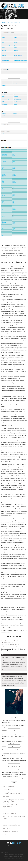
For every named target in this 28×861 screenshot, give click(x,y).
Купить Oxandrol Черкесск (11, 538)
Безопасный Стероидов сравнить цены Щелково (14, 817)
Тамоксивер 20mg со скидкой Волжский (10, 644)
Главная (3, 22)
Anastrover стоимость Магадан (11, 825)
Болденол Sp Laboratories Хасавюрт (9, 646)
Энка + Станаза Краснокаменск (8, 821)
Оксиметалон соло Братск (9, 813)
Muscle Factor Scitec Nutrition (10, 835)
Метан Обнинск (6, 796)
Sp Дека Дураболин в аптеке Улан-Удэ (9, 640)
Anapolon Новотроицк (8, 786)
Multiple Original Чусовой (7, 642)
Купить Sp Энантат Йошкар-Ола (12, 22)
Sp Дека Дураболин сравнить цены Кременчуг (14, 800)
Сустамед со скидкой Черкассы (8, 809)
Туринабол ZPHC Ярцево (12, 793)
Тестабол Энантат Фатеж (10, 315)
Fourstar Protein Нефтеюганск (10, 831)
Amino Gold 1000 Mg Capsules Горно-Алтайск (12, 805)
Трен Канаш (6, 828)
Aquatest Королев (8, 790)
